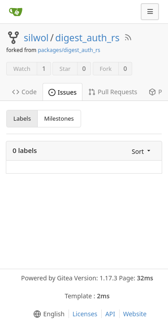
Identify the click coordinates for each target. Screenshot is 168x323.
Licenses (85, 314)
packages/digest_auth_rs (69, 50)
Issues (62, 92)
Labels (22, 118)
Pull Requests (112, 91)
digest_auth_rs (87, 37)
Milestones (59, 118)
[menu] (142, 151)
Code (24, 91)
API (110, 314)
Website (135, 314)
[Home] (15, 11)
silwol (36, 37)
